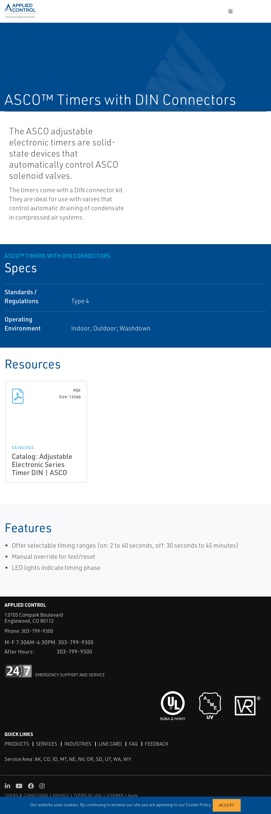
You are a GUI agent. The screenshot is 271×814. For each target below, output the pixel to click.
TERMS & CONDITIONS (26, 795)
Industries (77, 744)
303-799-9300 (37, 631)
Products (17, 744)
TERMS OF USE (88, 795)
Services (46, 744)
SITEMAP (114, 795)
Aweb (133, 795)
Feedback (156, 744)
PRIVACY (61, 795)
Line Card (110, 744)
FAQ (133, 744)
